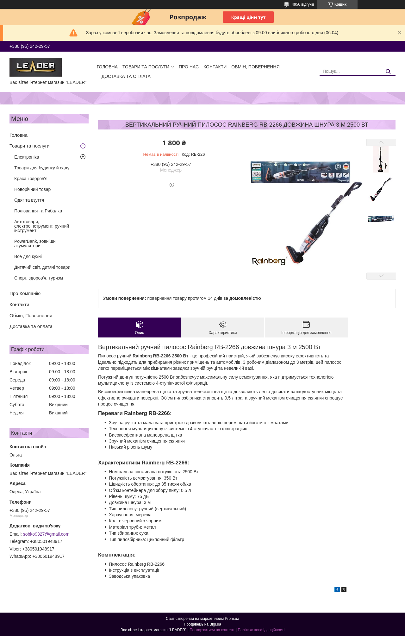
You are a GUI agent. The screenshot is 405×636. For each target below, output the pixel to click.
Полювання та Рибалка (38, 210)
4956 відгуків (303, 4)
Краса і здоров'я (30, 178)
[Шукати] (388, 72)
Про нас (189, 66)
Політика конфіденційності (261, 630)
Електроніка (26, 157)
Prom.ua (232, 618)
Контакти (215, 66)
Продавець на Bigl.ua (202, 624)
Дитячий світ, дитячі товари (42, 267)
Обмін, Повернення (255, 66)
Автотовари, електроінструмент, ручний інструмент (41, 226)
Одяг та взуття (29, 200)
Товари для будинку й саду (41, 167)
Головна (107, 66)
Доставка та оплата (126, 76)
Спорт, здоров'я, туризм (38, 277)
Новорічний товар (32, 189)
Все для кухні (28, 256)
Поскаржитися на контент (212, 630)
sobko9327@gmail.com (46, 534)
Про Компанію (24, 293)
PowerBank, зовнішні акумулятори (35, 243)
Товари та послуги (145, 66)
